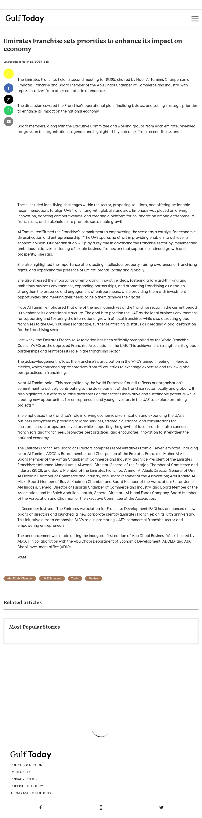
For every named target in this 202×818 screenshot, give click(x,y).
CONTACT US (20, 772)
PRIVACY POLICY (23, 779)
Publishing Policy (26, 786)
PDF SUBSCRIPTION (26, 765)
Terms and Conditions (30, 793)
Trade (75, 578)
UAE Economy (52, 578)
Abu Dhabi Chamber (20, 578)
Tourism (94, 578)
